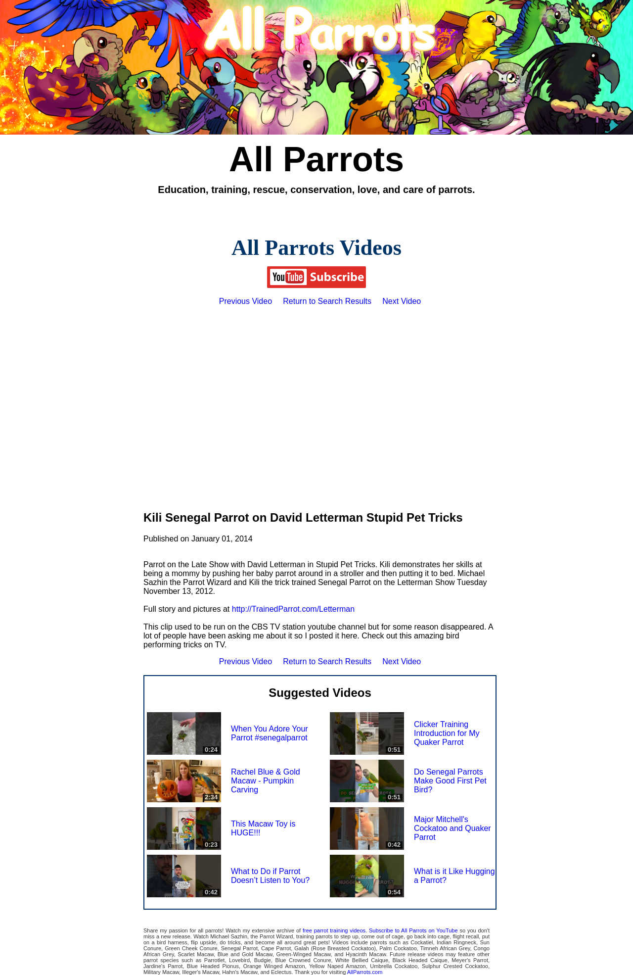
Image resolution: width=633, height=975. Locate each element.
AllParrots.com (365, 972)
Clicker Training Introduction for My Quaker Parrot (447, 733)
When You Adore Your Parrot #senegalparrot (269, 733)
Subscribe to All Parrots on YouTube (413, 930)
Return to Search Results (327, 301)
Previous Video (245, 301)
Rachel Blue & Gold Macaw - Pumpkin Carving (265, 781)
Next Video (401, 301)
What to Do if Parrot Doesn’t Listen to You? (270, 875)
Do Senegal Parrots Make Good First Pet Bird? (450, 781)
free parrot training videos (334, 930)
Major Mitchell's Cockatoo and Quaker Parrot (452, 828)
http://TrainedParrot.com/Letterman (293, 609)
